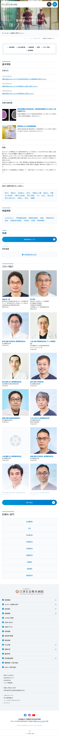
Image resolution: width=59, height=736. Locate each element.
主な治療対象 (21, 47)
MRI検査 (26, 220)
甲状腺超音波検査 (21, 218)
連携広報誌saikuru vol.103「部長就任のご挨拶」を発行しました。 (20, 86)
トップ (27, 38)
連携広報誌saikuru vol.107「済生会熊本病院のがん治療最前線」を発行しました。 (24, 79)
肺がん (7, 193)
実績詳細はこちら (39, 239)
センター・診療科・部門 (29, 17)
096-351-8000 (41, 721)
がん (38, 195)
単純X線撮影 (40, 220)
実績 (38, 47)
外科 (29, 528)
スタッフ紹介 (46, 47)
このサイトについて (8, 695)
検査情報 (31, 47)
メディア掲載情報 (8, 682)
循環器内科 (29, 555)
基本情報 (11, 47)
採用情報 (30, 50)
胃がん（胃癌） (31, 195)
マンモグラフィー (9, 218)
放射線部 (29, 568)
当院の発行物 (7, 680)
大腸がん (20, 198)
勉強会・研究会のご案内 (10, 687)
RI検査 (42, 218)
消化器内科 (29, 535)
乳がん (43, 195)
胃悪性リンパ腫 (37, 193)
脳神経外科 (29, 575)
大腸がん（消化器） (20, 195)
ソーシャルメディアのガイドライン (12, 700)
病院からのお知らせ (9, 675)
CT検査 (33, 220)
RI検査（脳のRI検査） (16, 220)
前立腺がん (21, 193)
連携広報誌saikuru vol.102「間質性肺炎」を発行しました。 (18, 93)
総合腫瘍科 (29, 521)
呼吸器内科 (29, 548)
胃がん (26, 198)
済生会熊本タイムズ (9, 677)
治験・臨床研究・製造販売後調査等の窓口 (14, 690)
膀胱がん (13, 193)
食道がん (45, 193)
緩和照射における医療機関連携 (26, 126)
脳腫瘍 (33, 198)
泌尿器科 (29, 562)
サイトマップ (7, 703)
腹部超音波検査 (33, 218)
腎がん (28, 193)
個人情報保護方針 (8, 698)
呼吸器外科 (29, 542)
